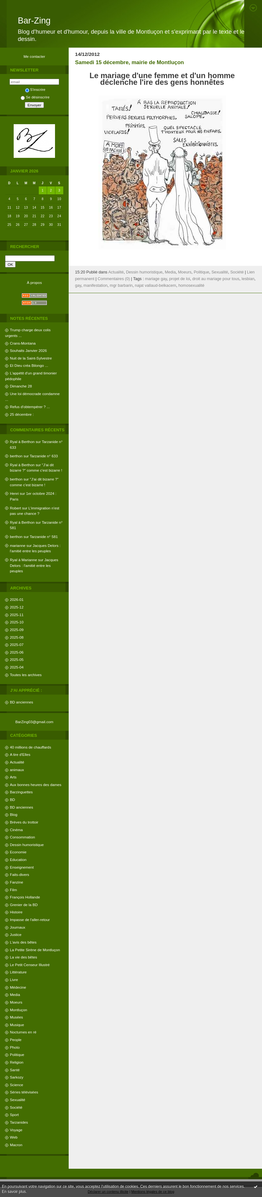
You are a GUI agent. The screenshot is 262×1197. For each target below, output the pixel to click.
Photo (15, 1047)
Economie (18, 852)
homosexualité (191, 285)
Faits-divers (19, 874)
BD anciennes (21, 702)
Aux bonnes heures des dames (35, 785)
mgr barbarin (121, 285)
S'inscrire (35, 89)
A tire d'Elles (20, 754)
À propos (34, 282)
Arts (13, 777)
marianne (17, 545)
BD (12, 799)
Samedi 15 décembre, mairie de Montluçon (129, 62)
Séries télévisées (24, 1092)
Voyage (16, 1130)
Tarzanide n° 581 (44, 537)
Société (16, 1107)
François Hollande (25, 897)
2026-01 (17, 599)
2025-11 (17, 615)
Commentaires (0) (114, 279)
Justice (16, 934)
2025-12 (17, 607)
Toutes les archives (26, 675)
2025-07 (17, 644)
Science (16, 1085)
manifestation (95, 285)
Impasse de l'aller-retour (30, 920)
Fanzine (16, 882)
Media (15, 994)
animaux (17, 770)
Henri (14, 493)
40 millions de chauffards (30, 747)
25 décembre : (22, 414)
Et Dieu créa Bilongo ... (29, 365)
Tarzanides (19, 1122)
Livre (14, 980)
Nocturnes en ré (23, 1032)
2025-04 (17, 667)
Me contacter (34, 56)
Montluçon (18, 1010)
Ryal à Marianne (23, 560)
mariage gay (156, 279)
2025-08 (17, 637)
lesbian (248, 279)
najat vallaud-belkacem (155, 285)
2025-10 (17, 622)
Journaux (17, 927)
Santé (15, 1070)
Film (13, 890)
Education (18, 859)
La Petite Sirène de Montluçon (35, 950)
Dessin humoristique (27, 845)
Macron (16, 1145)
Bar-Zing (34, 20)
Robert (15, 508)
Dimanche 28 (21, 386)
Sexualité (17, 1100)
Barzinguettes (21, 792)
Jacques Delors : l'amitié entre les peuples (34, 565)
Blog (13, 814)
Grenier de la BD (24, 905)
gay (78, 285)
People (16, 1040)
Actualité (17, 762)
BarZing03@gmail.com (34, 722)
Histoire (16, 912)
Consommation (22, 837)
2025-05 (17, 659)
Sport (14, 1115)
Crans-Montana (23, 343)
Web (13, 1137)
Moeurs (16, 1002)
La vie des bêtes (23, 957)
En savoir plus (14, 1191)
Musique (17, 1025)
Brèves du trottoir (24, 822)
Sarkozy (16, 1077)
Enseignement (22, 867)
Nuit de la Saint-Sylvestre (31, 358)
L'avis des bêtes (23, 942)
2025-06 (17, 652)
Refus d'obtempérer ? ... (30, 407)
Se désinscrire (35, 97)
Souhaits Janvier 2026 (28, 350)
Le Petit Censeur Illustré (30, 965)
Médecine (18, 987)
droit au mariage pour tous (215, 279)
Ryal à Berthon (22, 442)
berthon (16, 456)
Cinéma (16, 830)
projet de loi (179, 279)
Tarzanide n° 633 (44, 456)
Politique (17, 1054)
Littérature (18, 972)
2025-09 (17, 630)
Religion (16, 1062)
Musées (16, 1017)
